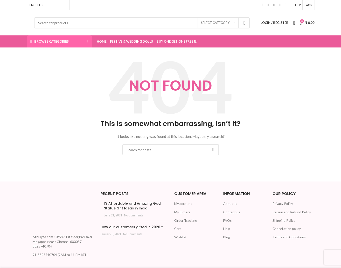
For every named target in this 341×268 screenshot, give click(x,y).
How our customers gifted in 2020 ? (131, 227)
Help (226, 229)
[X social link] (268, 4)
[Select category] (218, 23)
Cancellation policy (286, 229)
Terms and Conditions (289, 237)
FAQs (227, 220)
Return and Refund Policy (291, 212)
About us (230, 203)
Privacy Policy (282, 203)
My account (183, 203)
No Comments (133, 215)
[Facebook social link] (262, 4)
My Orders (182, 212)
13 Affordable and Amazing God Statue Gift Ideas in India (132, 206)
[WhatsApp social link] (280, 4)
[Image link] (45, 211)
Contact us (231, 212)
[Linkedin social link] (274, 4)
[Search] (142, 22)
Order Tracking (185, 220)
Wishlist (180, 237)
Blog (226, 237)
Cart (177, 229)
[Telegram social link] (286, 4)
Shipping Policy (283, 220)
